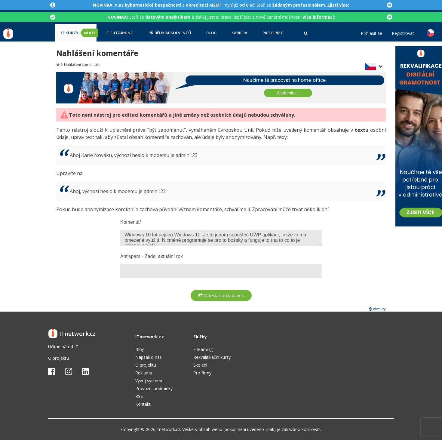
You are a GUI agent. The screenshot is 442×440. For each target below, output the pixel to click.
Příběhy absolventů (170, 33)
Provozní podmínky (154, 388)
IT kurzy (79, 33)
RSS (139, 396)
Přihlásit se (371, 33)
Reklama (143, 373)
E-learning (203, 349)
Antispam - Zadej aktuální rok (151, 256)
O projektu (58, 358)
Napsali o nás (148, 357)
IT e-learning (120, 33)
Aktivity (377, 309)
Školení (200, 365)
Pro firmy (272, 33)
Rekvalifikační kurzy (212, 357)
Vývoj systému (149, 380)
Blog (211, 33)
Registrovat (403, 33)
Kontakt (143, 404)
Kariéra (239, 33)
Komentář (130, 222)
